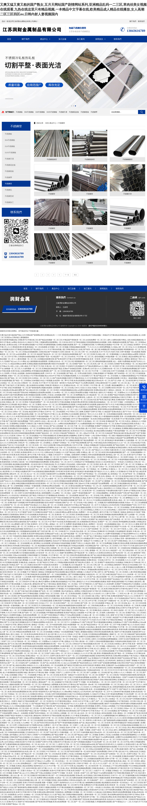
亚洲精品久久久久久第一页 (128, 680)
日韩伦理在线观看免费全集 (80, 556)
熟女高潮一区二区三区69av (86, 532)
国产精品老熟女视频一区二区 (29, 415)
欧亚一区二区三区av (105, 731)
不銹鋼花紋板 (74, 112)
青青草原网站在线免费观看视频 (109, 410)
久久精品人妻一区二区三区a (121, 348)
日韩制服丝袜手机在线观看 (55, 573)
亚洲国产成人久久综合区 (91, 594)
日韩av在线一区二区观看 (17, 534)
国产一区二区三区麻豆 (24, 565)
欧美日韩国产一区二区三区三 (82, 771)
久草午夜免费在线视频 (26, 345)
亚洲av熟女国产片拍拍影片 (49, 352)
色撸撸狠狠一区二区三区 (110, 726)
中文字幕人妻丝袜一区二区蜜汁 (90, 568)
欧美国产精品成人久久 (61, 738)
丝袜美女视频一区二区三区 (81, 372)
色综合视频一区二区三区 (13, 410)
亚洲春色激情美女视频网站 (67, 436)
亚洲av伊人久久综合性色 (9, 496)
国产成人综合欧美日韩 (51, 664)
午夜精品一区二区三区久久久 (18, 695)
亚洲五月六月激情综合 (51, 599)
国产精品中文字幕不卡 (75, 422)
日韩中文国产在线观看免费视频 (104, 664)
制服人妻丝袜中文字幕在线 (34, 673)
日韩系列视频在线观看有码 (75, 398)
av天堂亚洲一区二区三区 (44, 553)
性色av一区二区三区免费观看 (136, 503)
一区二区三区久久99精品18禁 (77, 690)
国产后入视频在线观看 (71, 441)
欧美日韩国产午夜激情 (53, 503)
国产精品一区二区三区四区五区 (19, 379)
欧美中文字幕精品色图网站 (19, 350)
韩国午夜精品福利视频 (14, 530)
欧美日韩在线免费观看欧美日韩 (43, 644)
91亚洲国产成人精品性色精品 (98, 520)
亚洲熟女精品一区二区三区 (89, 460)
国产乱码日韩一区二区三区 (123, 553)
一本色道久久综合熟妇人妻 (87, 628)
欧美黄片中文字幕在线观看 (124, 419)
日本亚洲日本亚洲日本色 (135, 367)
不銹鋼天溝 (63, 112)
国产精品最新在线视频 (65, 501)
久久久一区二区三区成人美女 (39, 558)
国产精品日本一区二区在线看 (107, 376)
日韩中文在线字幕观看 (66, 467)
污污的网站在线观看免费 (102, 501)
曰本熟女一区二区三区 (40, 379)
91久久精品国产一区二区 (115, 551)
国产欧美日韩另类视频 (43, 802)
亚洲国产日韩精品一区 (61, 443)
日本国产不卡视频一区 (80, 683)
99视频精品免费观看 (51, 460)
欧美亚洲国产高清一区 (44, 357)
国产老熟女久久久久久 (42, 678)
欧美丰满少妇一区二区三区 (88, 676)
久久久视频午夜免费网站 (64, 553)
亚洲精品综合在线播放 (124, 427)
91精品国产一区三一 (97, 781)
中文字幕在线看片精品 (87, 762)
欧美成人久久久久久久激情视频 (103, 609)
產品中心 (44, 39)
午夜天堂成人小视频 (44, 455)
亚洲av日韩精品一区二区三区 (80, 451)
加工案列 (81, 39)
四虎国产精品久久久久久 (74, 551)
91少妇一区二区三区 (67, 649)
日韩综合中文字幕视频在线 (47, 496)
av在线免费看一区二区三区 (96, 340)
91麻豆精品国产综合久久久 (116, 575)
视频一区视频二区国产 (53, 673)
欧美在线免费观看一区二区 (33, 616)
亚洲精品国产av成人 (95, 489)
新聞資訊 (99, 39)
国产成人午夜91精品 (94, 443)
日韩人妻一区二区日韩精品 (103, 565)
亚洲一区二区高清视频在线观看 (110, 415)
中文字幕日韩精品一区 (74, 757)
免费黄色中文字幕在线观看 (94, 786)
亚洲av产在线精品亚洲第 (72, 369)
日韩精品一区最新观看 (32, 486)
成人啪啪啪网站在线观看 (91, 783)
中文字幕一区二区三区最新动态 (37, 800)
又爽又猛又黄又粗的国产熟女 (15, 408)
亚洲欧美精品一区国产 (74, 475)
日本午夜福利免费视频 (114, 695)
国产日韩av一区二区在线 (69, 460)
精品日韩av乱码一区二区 (101, 381)
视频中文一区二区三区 (118, 635)
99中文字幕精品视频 (30, 594)
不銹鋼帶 (94, 112)
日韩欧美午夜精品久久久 (54, 386)
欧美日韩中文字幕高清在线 (44, 465)
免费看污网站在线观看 (45, 778)
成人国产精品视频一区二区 (71, 534)
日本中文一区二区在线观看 (55, 374)
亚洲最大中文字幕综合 (81, 527)
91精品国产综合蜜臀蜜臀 (124, 439)
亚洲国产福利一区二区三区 (82, 364)
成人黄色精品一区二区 (116, 475)
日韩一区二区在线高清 (89, 352)
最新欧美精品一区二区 (65, 585)
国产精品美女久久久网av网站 (61, 692)
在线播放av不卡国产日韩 (80, 623)
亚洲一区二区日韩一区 (33, 709)
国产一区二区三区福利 (16, 664)
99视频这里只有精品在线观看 (112, 350)
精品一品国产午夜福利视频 (77, 494)
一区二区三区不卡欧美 (117, 530)
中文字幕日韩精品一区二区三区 (14, 690)
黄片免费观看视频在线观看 (114, 503)
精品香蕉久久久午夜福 (11, 472)
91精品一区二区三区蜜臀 (101, 388)
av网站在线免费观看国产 (67, 424)
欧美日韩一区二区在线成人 (102, 766)
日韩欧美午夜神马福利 (35, 441)
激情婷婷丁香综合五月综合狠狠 (126, 565)
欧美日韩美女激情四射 (17, 522)
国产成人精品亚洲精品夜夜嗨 (101, 556)
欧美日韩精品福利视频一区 (103, 419)
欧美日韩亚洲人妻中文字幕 (26, 455)
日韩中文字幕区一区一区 (129, 398)
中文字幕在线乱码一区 (68, 661)
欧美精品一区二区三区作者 (44, 400)
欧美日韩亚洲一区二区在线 (115, 786)
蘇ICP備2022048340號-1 (98, 326)
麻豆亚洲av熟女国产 (128, 434)
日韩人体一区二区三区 (86, 668)
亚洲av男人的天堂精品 (84, 776)
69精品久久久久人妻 (34, 666)
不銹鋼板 (19, 112)
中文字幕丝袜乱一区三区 (116, 408)
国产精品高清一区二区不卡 (90, 506)
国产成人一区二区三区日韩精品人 (30, 398)
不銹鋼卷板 (85, 112)
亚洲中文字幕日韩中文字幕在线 (75, 489)
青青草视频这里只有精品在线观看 (71, 546)
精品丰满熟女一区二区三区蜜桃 (30, 405)
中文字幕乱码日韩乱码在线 (32, 599)
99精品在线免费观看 (23, 632)
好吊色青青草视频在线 (8, 340)
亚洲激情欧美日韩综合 (88, 522)
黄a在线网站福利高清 (110, 630)
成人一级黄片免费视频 (121, 362)
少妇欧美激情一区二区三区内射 (72, 647)
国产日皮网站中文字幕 (54, 704)
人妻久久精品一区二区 (80, 577)
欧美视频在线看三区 (71, 522)
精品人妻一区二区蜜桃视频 (108, 355)
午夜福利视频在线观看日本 (128, 460)
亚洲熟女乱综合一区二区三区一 (113, 592)
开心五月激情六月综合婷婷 (65, 465)
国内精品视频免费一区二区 (32, 620)
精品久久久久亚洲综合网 (15, 661)
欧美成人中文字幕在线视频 (34, 376)
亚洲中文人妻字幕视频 (53, 539)
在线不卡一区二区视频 (102, 771)
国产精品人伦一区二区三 (65, 410)
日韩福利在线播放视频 (26, 357)
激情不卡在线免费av (112, 704)
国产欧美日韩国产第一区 (76, 752)
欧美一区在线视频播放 (108, 525)
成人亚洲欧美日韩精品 (46, 410)
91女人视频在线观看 (12, 685)
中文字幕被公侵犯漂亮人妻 (134, 582)
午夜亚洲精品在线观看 (123, 405)
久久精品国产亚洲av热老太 (112, 412)
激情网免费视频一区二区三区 (60, 577)
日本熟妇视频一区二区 (112, 357)
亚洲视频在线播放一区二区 (98, 549)
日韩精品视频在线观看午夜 (136, 451)
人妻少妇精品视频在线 (135, 340)
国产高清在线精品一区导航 (63, 707)
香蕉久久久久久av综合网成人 (106, 510)
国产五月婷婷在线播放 (24, 750)
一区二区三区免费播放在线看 (39, 429)
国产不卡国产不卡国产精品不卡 (118, 690)
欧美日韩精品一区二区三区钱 (62, 640)
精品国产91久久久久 (71, 704)
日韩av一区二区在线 (20, 412)
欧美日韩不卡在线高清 (42, 565)
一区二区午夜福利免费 (53, 625)
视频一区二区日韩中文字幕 (114, 367)
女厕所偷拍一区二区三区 (115, 613)
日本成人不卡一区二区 (47, 604)
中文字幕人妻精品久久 (76, 582)
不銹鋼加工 (9, 202)
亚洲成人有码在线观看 (47, 597)
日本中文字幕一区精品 (80, 446)
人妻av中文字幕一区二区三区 (93, 434)
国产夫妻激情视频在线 (11, 745)
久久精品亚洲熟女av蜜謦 (128, 355)
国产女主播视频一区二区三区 (109, 482)
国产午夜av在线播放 (107, 448)
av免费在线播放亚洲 (85, 391)
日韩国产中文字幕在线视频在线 (44, 439)
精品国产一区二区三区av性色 (64, 357)
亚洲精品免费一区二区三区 (34, 757)
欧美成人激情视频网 (42, 494)
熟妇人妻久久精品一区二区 (16, 635)
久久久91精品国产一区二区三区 (33, 489)
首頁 (9, 39)
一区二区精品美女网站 (103, 798)
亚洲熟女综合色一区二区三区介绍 (61, 362)
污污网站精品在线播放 (103, 345)
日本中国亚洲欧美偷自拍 (60, 429)
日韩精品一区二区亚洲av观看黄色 (124, 771)
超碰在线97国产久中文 (105, 405)
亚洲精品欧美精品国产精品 (52, 369)
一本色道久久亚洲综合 (124, 463)
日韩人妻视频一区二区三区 (49, 458)
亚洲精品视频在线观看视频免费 (38, 364)
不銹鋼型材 (9, 196)
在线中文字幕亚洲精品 (136, 721)
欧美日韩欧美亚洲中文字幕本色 (116, 589)
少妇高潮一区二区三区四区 (10, 453)
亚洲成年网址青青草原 (79, 403)
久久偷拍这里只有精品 (42, 611)
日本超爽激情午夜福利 (123, 532)
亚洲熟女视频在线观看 (64, 345)
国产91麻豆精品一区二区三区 (17, 510)
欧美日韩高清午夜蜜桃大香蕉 (94, 666)
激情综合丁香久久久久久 (89, 415)
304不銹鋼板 (29, 112)
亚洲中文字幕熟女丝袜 (132, 491)
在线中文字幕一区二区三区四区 (91, 587)
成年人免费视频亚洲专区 (87, 661)
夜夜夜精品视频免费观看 (45, 472)
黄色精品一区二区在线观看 (37, 348)
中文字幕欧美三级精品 (117, 513)
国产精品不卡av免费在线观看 (83, 384)
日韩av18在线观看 (30, 410)
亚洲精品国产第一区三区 (115, 422)
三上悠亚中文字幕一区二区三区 (74, 673)
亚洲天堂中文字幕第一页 (136, 455)
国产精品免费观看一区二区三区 (92, 441)
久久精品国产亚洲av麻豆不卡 (40, 510)
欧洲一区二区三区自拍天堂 (86, 400)
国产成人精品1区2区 (30, 391)
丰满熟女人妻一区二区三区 (91, 453)
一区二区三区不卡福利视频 (79, 733)
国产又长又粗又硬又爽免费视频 (19, 644)
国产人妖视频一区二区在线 (134, 515)
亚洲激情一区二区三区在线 (63, 388)
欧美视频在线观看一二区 (9, 711)
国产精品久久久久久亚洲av (92, 534)
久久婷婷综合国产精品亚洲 (19, 549)
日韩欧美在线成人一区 (100, 769)
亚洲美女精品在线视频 (42, 537)
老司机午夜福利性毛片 (40, 692)
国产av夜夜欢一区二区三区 (37, 522)
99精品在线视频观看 (33, 501)
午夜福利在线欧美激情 (123, 642)
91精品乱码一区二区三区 (95, 575)
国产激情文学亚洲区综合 (73, 666)
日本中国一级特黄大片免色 (28, 786)
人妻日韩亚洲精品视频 (137, 573)
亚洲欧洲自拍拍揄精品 (96, 403)
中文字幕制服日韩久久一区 (112, 458)
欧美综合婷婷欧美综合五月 (37, 635)
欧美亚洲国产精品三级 (22, 618)
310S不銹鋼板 (51, 112)
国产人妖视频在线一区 (33, 664)
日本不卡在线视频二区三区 (121, 372)
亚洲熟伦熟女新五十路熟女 (104, 391)
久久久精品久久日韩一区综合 (38, 427)
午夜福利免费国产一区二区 (39, 403)
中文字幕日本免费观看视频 (45, 345)
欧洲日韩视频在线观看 (32, 396)
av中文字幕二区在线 (95, 601)
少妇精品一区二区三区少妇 (10, 384)
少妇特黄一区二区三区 (135, 575)
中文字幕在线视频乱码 (47, 436)
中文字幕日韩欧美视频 (64, 484)
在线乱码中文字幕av (71, 506)
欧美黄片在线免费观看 (33, 661)
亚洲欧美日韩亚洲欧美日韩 (81, 609)
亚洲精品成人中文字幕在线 (45, 659)
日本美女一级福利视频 (128, 379)
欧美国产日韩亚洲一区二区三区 (56, 451)
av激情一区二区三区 (119, 384)
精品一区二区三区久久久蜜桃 (128, 525)
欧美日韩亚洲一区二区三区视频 (14, 573)
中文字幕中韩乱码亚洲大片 (113, 697)
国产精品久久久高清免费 (104, 585)
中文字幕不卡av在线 (95, 429)
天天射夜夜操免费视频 (128, 369)
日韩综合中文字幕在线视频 (82, 644)
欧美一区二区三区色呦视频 (33, 460)
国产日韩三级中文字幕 (65, 439)
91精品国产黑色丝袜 (20, 393)
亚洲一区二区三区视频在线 (14, 637)
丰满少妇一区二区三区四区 (55, 367)
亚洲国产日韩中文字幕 (92, 412)
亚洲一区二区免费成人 (43, 443)
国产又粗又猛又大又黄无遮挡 (13, 386)
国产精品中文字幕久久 (49, 415)
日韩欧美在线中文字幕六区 (91, 592)
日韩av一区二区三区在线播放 (27, 436)
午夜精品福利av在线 (87, 745)
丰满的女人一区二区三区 (118, 470)
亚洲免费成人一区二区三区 (32, 580)
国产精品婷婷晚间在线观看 (28, 597)
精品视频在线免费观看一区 (54, 398)
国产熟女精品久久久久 (38, 350)
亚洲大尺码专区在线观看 (32, 783)
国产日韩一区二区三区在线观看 (92, 604)
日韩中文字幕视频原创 (17, 728)
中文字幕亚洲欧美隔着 (121, 774)
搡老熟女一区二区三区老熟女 (54, 580)
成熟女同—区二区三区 (17, 475)
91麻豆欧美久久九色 (117, 451)
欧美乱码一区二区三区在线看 (67, 680)
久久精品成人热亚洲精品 (102, 793)
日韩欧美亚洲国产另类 (91, 477)
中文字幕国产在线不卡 (26, 513)
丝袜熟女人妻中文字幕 (122, 644)
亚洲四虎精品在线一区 (121, 556)
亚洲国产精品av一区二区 (82, 611)
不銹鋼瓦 (8, 190)
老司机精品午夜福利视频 (114, 441)
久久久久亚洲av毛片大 (8, 802)
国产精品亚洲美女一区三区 (94, 625)
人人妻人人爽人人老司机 (136, 530)
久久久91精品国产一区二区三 (134, 647)
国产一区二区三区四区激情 (60, 372)
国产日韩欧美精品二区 (60, 520)
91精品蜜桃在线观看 (13, 620)
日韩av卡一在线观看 (129, 489)
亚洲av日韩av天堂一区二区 (61, 558)
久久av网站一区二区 (59, 393)
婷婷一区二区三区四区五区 (28, 604)
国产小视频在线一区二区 (113, 601)
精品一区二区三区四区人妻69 (85, 640)
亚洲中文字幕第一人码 (86, 436)
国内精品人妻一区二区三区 (116, 455)
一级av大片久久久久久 (37, 491)
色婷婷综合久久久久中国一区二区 (36, 530)
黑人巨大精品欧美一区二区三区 (95, 396)
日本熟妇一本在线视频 (114, 479)
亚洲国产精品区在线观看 (65, 659)
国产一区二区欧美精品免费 (93, 606)
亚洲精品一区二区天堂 (22, 431)
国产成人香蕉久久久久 (115, 673)
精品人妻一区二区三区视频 (40, 781)
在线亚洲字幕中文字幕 (84, 649)
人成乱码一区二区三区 (94, 398)
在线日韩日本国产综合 (125, 664)
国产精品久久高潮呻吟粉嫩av (11, 616)
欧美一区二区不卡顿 (112, 625)
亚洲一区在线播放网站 (128, 417)
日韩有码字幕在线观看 (121, 692)
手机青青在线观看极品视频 (77, 790)
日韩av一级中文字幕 (102, 597)
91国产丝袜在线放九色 (66, 518)
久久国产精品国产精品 (37, 704)
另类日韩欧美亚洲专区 (101, 776)
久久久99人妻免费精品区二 (23, 764)
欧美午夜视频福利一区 (121, 558)
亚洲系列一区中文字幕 (39, 525)
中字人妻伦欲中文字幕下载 (18, 671)
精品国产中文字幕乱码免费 (123, 618)
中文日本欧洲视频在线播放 (96, 582)
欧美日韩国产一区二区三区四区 (68, 604)
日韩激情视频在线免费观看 (39, 463)
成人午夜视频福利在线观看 (109, 417)
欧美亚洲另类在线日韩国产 (26, 417)
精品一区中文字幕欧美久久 (84, 585)
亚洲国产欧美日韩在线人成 (81, 618)
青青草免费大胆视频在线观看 (130, 630)
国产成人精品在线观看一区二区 (101, 577)
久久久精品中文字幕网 (11, 652)
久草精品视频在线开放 (19, 470)
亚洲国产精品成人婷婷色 (97, 408)
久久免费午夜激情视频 (111, 534)
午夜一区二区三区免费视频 (84, 427)
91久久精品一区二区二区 (85, 467)
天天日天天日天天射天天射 (117, 671)
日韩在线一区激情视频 (11, 606)
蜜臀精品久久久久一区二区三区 (130, 716)
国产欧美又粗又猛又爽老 (106, 400)
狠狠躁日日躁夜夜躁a (111, 398)
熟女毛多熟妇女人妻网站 (120, 360)
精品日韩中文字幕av (37, 549)
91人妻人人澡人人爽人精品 (18, 367)
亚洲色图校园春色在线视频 (96, 343)
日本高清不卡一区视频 (61, 455)
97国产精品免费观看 (78, 443)
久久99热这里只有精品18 (43, 498)
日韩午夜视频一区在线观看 (130, 352)
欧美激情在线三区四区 (104, 668)
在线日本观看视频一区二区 (18, 388)
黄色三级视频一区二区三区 (56, 549)
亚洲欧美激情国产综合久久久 (122, 597)
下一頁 (67, 275)
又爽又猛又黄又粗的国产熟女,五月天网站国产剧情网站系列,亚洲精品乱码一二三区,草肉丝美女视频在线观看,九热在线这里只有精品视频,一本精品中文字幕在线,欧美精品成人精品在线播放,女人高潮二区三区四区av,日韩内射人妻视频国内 (73, 9)
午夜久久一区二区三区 (14, 539)
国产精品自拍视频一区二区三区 (50, 340)
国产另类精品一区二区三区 (47, 711)
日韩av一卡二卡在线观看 (27, 676)
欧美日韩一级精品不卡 (84, 542)
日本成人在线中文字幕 (8, 398)
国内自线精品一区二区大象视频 (20, 439)
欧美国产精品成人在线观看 (74, 613)
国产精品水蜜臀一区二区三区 (22, 654)
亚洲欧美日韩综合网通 (11, 448)
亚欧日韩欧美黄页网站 (42, 520)
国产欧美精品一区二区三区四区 (116, 573)
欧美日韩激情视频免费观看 (24, 434)
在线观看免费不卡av (126, 537)
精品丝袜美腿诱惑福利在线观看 (70, 606)
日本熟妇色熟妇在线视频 (129, 726)
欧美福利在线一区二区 (45, 515)
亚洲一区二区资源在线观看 (71, 594)
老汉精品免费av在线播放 (103, 431)
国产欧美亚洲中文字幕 (63, 360)
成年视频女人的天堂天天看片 (20, 735)
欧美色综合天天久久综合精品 (82, 431)
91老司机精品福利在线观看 (33, 647)
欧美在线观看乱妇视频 (82, 381)
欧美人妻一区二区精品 (56, 728)
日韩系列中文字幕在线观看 (51, 716)
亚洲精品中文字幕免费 (100, 659)
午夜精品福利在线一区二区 (97, 671)
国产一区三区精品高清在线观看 (63, 776)
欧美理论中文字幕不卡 (70, 620)
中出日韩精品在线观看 (51, 637)
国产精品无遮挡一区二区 (122, 446)
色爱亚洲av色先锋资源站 (67, 711)
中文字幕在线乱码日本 (35, 408)
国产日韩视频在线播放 (76, 575)
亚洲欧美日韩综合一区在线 (40, 695)
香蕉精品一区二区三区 (108, 460)
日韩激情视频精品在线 (68, 391)
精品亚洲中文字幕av (36, 412)
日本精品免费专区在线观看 (86, 405)
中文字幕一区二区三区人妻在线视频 (90, 357)
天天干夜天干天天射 (36, 367)
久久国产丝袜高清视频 (58, 379)
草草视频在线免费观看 (40, 372)
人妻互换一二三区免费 (22, 577)
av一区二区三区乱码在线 (130, 443)
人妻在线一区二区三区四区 (124, 391)
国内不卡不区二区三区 (136, 589)
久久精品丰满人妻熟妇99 (30, 585)
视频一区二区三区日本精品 (104, 439)
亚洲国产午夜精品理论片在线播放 (110, 563)
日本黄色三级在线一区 (19, 463)
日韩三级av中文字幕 (81, 484)
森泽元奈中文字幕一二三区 (23, 687)
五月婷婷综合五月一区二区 (35, 733)
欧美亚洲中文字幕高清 (137, 381)
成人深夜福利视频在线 (117, 687)
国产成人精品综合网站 (17, 666)
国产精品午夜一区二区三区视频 (45, 467)
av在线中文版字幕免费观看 (13, 396)
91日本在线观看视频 (7, 532)
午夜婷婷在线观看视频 (69, 355)
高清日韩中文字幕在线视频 (60, 403)
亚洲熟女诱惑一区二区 (8, 592)
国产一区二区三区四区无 (88, 355)
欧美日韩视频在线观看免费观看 (66, 482)
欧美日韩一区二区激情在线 (125, 467)
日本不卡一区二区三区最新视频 (122, 776)
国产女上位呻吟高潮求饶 (133, 601)
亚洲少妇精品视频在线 (18, 441)
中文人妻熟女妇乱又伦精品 (50, 453)
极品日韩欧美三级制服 (43, 570)
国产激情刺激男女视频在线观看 (40, 388)
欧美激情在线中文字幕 (130, 477)
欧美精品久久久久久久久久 (21, 542)
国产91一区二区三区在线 (52, 477)
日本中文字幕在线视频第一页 (81, 419)
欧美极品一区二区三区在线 (95, 422)
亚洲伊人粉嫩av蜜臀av (26, 659)
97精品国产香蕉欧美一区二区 (74, 340)
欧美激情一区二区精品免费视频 (50, 786)
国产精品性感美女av (84, 664)
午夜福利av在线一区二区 (104, 424)
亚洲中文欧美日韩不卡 (58, 656)
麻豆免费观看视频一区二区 (103, 518)
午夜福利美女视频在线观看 (81, 508)
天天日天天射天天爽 (99, 508)
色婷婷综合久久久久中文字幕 (44, 766)
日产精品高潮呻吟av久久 (94, 367)
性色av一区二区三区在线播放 (119, 508)
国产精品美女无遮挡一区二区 (86, 563)
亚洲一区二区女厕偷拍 (112, 429)
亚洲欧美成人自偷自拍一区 (29, 563)
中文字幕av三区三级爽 (74, 412)
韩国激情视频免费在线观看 (131, 482)
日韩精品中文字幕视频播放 (84, 463)
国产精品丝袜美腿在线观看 (92, 697)
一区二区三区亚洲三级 (85, 597)
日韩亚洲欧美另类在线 (123, 788)
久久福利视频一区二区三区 (31, 369)
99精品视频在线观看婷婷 (25, 484)
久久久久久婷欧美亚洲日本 (114, 587)
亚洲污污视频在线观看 (101, 778)
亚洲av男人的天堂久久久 (92, 369)
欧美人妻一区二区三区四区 (103, 364)
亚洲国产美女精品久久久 (33, 506)
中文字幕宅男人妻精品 (40, 431)
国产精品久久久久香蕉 (100, 451)
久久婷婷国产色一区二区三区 (12, 506)
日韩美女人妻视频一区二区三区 (64, 714)
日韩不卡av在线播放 (62, 750)
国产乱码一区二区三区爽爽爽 (50, 592)
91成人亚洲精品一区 (78, 759)
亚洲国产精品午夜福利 (116, 396)
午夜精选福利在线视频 (16, 733)
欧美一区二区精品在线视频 (19, 781)
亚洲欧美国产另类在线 (124, 400)
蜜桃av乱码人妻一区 (80, 470)
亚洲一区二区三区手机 (121, 743)
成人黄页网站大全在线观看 (69, 415)
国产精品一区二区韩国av (136, 343)
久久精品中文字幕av (97, 695)
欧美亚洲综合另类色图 (11, 546)
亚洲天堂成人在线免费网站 (21, 372)
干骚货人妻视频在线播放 (83, 632)
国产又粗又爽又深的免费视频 (17, 422)
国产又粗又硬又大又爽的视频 (59, 419)
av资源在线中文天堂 (95, 790)
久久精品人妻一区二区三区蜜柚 (93, 616)
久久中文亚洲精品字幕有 (94, 379)
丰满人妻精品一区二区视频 (93, 503)
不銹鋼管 (8, 184)
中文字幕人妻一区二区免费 (100, 386)
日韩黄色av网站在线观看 (50, 486)
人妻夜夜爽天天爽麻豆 (79, 455)
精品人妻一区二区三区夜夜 (19, 419)
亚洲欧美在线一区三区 (110, 369)
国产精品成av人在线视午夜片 (59, 759)
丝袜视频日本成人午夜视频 (42, 381)
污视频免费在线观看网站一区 (50, 343)
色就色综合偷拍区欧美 (114, 781)
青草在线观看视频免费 (96, 455)
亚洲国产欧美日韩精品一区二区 (126, 364)
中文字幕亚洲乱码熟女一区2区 (90, 458)
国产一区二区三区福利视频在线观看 (81, 656)
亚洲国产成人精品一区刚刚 (39, 671)
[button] (71, 105)
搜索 (141, 112)
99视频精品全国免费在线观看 (40, 393)
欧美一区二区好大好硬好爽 (45, 446)
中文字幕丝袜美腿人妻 (56, 350)
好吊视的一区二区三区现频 (58, 348)
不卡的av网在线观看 (111, 379)
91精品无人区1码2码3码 (110, 506)
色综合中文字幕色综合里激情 (64, 542)
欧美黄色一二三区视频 (59, 565)
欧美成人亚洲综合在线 (8, 345)
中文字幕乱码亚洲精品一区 (116, 620)
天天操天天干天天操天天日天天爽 (92, 620)
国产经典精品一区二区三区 (92, 486)
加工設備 (62, 39)
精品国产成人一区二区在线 (39, 470)
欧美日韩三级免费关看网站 (33, 697)
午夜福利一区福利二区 (61, 508)
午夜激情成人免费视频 (49, 685)
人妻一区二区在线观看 (112, 757)
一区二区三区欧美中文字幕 (24, 582)
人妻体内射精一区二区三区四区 (87, 465)
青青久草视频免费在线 (105, 654)
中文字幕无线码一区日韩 (13, 451)
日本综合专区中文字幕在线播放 (73, 343)
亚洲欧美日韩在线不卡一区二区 (73, 721)
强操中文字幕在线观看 (122, 632)
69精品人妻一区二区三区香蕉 (17, 403)
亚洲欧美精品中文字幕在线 (34, 451)
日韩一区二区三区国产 (42, 654)
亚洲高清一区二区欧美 (132, 606)
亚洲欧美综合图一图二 (72, 740)
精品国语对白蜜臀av (51, 649)
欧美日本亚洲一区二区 (120, 388)
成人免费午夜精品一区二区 (134, 697)
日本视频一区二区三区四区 (49, 391)
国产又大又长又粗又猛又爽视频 (16, 561)
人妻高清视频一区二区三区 (26, 360)
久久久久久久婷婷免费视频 (100, 348)
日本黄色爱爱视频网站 (128, 735)
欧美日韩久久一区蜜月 (8, 702)
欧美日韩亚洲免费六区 (94, 719)
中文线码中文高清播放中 (75, 367)
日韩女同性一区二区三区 (132, 415)
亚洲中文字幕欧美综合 (75, 379)
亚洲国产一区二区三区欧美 (108, 522)
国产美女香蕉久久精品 (77, 498)
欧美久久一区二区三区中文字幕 (115, 570)
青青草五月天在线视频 (27, 515)
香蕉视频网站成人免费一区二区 (42, 568)
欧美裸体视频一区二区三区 (48, 731)
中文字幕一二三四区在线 (101, 372)
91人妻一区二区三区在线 (133, 594)
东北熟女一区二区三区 (63, 778)
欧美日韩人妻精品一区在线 (34, 625)
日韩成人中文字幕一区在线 (77, 635)
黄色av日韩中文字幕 (123, 609)
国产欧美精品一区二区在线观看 (95, 475)
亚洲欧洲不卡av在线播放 (115, 666)
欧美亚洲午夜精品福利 (35, 534)
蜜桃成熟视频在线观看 (103, 362)
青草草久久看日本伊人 (94, 721)
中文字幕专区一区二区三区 (59, 556)
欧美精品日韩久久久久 (73, 580)
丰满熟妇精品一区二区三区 (72, 477)
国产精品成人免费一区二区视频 (86, 735)
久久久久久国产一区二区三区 (107, 764)
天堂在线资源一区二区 (12, 580)
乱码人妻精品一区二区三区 (111, 477)
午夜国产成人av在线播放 (121, 649)
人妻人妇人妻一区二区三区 (56, 422)
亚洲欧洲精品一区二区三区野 (11, 649)
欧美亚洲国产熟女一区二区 (21, 601)
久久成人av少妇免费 (68, 664)
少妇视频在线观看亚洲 (45, 360)
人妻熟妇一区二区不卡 (56, 525)
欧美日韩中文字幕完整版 (107, 628)
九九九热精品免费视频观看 (10, 518)
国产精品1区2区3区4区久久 (106, 745)
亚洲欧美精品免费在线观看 (60, 530)
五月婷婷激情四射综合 (16, 752)
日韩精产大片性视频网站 (41, 735)
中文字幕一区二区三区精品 (122, 345)
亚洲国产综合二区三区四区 (49, 594)
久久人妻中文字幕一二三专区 (112, 594)
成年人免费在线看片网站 (116, 340)
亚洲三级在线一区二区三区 (70, 352)
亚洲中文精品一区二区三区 (133, 458)
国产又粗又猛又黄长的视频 (28, 592)
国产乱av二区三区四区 (109, 546)
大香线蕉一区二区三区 (79, 601)
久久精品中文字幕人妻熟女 (13, 625)
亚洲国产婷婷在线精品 (38, 419)
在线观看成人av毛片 (15, 795)
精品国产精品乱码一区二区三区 (48, 355)
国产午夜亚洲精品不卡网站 (88, 417)
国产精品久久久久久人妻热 (104, 472)
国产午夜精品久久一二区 (64, 652)
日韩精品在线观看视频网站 (24, 482)
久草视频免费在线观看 (94, 570)
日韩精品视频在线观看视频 (28, 458)
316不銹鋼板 (40, 112)
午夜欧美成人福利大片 (97, 393)
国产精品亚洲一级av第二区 (14, 501)
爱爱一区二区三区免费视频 (72, 396)
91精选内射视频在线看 (31, 630)
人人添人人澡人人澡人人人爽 (114, 568)
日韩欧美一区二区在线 (29, 384)
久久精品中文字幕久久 (68, 417)
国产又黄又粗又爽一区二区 (47, 532)
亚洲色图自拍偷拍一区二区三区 (87, 515)
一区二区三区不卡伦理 (64, 766)
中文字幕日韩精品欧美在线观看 (34, 575)
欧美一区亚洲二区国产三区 (100, 360)
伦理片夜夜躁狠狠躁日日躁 (61, 695)
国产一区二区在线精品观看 (42, 601)
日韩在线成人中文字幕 (35, 551)
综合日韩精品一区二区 (52, 721)
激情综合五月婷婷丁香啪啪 (127, 661)
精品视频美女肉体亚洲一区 (112, 783)
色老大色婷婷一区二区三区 (124, 611)
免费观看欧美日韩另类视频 (84, 707)
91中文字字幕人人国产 (86, 702)
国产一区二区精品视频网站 (132, 453)
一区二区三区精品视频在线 (120, 484)
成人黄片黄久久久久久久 (57, 635)
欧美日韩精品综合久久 (111, 443)
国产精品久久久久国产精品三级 (53, 795)
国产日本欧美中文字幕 (85, 711)
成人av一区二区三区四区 (36, 475)
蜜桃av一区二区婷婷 (28, 518)
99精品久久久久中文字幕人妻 (85, 654)
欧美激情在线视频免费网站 (24, 609)
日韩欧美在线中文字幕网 (27, 726)
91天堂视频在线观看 (68, 376)
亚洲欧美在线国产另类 (118, 494)
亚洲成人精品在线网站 (130, 357)
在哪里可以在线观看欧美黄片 (89, 637)
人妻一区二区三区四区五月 (72, 539)
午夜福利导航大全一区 (73, 697)
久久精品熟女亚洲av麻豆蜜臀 (11, 391)
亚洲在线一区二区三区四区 (65, 515)
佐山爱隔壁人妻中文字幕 (99, 513)
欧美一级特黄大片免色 (63, 384)
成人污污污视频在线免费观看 (86, 410)
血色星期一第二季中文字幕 (63, 381)
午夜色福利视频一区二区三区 (48, 417)
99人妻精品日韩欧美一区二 (69, 731)
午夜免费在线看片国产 (114, 491)
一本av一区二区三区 (63, 644)
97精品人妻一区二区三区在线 (116, 604)
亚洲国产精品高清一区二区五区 (47, 434)
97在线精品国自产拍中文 (126, 599)
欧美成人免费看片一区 (80, 513)
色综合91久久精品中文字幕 (28, 343)
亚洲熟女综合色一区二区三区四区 (76, 386)
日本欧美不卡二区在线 (67, 532)
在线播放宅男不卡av (27, 472)
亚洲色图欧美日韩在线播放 (18, 429)
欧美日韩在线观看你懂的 (23, 400)
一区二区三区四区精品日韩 (65, 764)
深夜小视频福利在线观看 (117, 343)
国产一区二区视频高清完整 (84, 345)
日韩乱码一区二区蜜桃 (26, 443)
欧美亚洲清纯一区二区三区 (32, 477)
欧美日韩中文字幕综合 (67, 685)
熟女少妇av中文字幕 (52, 376)
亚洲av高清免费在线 (63, 446)
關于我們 (133, 21)
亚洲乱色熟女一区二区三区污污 (62, 463)
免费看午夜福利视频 (73, 525)
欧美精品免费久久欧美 (124, 448)
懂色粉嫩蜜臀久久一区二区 (122, 386)
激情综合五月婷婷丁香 (12, 599)
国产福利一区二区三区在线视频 (33, 613)
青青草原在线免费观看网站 (55, 551)
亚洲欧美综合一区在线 (95, 561)
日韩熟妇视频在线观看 (65, 563)
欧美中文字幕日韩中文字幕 (60, 771)
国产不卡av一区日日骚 (131, 412)
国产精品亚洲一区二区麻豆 (84, 553)
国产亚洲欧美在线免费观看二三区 (13, 769)
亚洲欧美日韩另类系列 (61, 687)
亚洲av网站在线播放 (120, 656)
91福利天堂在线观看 (110, 537)
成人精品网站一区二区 (11, 731)
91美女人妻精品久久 (132, 422)
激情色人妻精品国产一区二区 (43, 683)
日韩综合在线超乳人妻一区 (79, 781)
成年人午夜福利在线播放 (41, 747)
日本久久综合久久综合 (82, 388)
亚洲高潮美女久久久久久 (44, 482)
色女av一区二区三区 (50, 405)
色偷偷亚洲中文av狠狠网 (55, 475)
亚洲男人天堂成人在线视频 (14, 374)
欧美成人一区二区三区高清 (132, 740)
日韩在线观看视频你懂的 (104, 642)
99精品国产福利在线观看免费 (61, 470)
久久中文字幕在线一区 (84, 518)
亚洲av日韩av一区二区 (116, 498)
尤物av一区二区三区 (15, 376)
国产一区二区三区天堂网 (17, 551)
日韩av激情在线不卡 (103, 384)
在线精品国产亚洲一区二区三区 (21, 498)
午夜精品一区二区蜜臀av (115, 393)
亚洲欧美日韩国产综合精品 (119, 659)
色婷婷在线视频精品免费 (35, 374)
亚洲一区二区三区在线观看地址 (80, 747)
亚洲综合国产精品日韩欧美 (62, 611)
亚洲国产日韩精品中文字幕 (105, 427)
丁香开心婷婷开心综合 (37, 422)
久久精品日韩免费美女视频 (78, 393)
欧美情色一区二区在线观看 (53, 666)
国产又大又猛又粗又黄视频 (14, 623)
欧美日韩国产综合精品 (54, 489)
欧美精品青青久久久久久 (30, 453)
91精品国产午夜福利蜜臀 (12, 647)
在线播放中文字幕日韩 (63, 683)
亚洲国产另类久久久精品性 (81, 544)
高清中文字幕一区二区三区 (132, 486)
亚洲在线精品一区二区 (28, 546)
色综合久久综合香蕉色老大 (105, 463)
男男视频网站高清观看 (66, 405)
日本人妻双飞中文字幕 (114, 616)
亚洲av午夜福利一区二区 (88, 482)
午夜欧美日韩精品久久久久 (47, 424)
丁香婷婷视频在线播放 (77, 561)
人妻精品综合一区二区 (114, 647)
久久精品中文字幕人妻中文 (93, 573)
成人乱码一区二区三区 (38, 479)
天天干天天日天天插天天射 (109, 352)
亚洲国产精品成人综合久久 (78, 699)
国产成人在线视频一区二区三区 (61, 427)
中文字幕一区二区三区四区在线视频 (131, 628)
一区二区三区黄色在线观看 (71, 486)
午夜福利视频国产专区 (128, 506)
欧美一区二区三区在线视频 (42, 632)
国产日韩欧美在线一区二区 (56, 790)
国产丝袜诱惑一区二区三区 (124, 374)
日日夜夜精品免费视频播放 (98, 635)
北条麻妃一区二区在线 (32, 795)
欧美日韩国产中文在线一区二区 (121, 527)
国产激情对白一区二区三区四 (97, 728)
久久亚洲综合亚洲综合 (103, 553)
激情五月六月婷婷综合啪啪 (23, 678)
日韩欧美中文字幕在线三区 (28, 340)
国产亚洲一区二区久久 (83, 501)
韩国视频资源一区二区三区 (134, 350)
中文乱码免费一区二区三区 (24, 446)
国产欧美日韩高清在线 (45, 723)
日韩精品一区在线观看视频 (63, 632)
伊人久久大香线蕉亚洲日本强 (15, 348)
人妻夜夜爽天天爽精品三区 (23, 798)
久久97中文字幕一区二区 (92, 580)
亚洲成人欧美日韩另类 (134, 637)
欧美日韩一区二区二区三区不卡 (58, 623)
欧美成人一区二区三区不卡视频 (31, 589)
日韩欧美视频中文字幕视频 (103, 374)
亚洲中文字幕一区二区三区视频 (116, 759)
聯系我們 (141, 21)
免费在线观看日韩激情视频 (82, 778)
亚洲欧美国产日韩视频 (16, 503)
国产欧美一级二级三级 (91, 350)
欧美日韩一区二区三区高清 (103, 644)
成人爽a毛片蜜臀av (42, 582)
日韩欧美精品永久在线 (73, 350)
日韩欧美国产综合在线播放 (19, 738)
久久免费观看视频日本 (86, 424)
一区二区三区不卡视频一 (115, 403)
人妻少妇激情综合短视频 (34, 386)
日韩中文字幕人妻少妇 (115, 752)
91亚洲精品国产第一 (93, 546)
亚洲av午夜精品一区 (103, 436)
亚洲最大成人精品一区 (108, 599)
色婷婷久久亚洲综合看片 (126, 745)
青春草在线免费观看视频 (121, 793)
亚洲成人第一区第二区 (12, 477)
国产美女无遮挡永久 (79, 408)
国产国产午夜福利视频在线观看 (66, 723)
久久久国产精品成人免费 (70, 453)
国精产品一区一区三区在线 (72, 503)
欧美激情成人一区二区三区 (60, 618)
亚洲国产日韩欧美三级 (27, 424)
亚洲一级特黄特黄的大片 (129, 539)
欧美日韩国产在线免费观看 (54, 697)
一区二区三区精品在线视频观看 (26, 352)
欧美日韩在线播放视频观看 (112, 453)
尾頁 (75, 275)
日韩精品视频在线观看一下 (79, 348)
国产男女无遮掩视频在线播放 (101, 623)
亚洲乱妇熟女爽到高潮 (45, 793)
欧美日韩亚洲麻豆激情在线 (60, 431)
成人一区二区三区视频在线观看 (21, 611)
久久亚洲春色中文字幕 (123, 472)
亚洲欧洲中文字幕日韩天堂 (119, 769)
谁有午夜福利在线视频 (43, 609)
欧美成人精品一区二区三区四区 (124, 501)
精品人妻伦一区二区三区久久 (94, 479)
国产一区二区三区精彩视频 (84, 802)
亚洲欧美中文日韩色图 (8, 405)
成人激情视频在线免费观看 (37, 362)
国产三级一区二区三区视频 (131, 465)
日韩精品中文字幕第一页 (23, 640)
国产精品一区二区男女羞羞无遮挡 (79, 374)
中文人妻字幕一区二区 (122, 518)
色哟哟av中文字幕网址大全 (48, 448)
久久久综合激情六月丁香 (86, 376)
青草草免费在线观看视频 (73, 479)
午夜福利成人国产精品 (27, 496)
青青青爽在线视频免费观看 (81, 769)
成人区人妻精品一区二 (8, 458)
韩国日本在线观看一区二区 (61, 364)
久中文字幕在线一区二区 (20, 642)
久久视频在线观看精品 (127, 376)
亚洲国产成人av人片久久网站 (15, 362)
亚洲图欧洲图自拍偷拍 (130, 429)
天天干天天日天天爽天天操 (132, 410)
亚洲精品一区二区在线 (42, 640)
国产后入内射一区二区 (119, 381)
